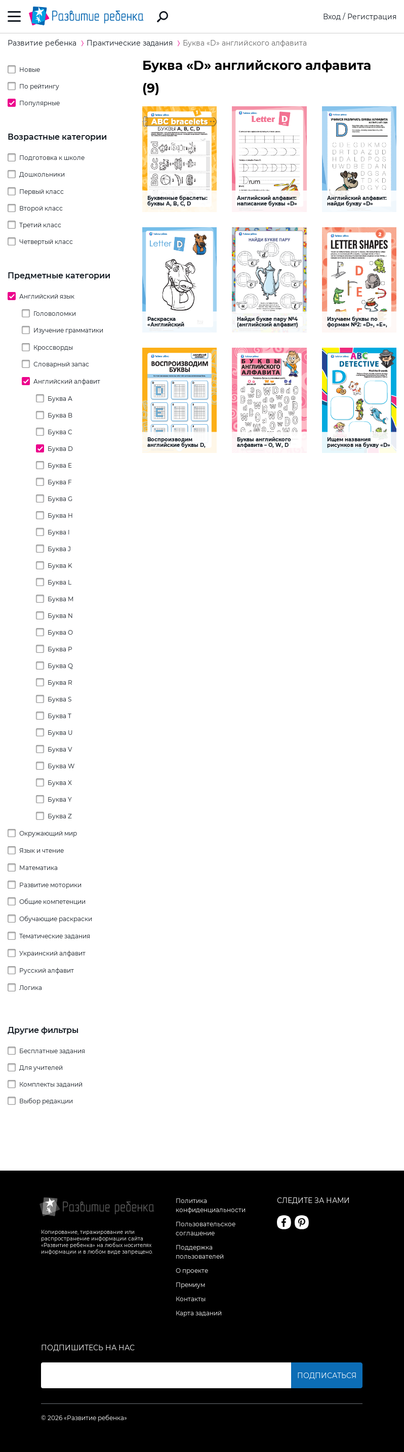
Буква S (59, 699)
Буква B (60, 415)
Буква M (60, 599)
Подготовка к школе (52, 157)
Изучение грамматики (68, 330)
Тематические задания (54, 936)
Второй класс (41, 208)
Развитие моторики (50, 885)
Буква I (59, 532)
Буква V (60, 749)
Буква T (59, 716)
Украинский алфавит (52, 953)
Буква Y (60, 799)
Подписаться (326, 1375)
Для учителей (41, 1067)
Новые (29, 69)
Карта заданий (199, 1313)
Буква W (61, 766)
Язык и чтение (41, 850)
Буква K (60, 565)
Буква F (60, 482)
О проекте (192, 1270)
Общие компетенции (52, 901)
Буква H (60, 515)
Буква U (60, 732)
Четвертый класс (46, 241)
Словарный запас (61, 364)
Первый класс (41, 191)
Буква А (60, 398)
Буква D (60, 448)
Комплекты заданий (51, 1084)
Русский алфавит (46, 970)
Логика (30, 987)
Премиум (190, 1285)
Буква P (60, 649)
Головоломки (54, 313)
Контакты (191, 1299)
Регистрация (371, 16)
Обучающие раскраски (55, 919)
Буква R (60, 682)
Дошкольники (42, 174)
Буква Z (60, 816)
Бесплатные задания (52, 1051)
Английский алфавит (66, 381)
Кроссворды (53, 347)
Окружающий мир (48, 833)
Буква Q (60, 666)
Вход (332, 16)
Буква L (59, 582)
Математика (38, 868)
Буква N (60, 615)
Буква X (60, 782)
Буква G (60, 499)
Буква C (60, 432)
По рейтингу (39, 86)
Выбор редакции (46, 1101)
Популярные (39, 103)
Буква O (60, 632)
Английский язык (46, 296)
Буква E (60, 465)
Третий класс (40, 225)
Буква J (59, 549)
